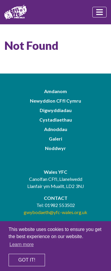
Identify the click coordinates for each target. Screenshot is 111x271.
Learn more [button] (21, 244)
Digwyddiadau (56, 110)
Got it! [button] (26, 259)
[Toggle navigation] (99, 12)
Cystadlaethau (55, 119)
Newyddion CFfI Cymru (55, 100)
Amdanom (55, 91)
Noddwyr (55, 148)
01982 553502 (60, 205)
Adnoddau (55, 129)
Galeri (55, 138)
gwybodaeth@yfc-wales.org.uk (55, 212)
